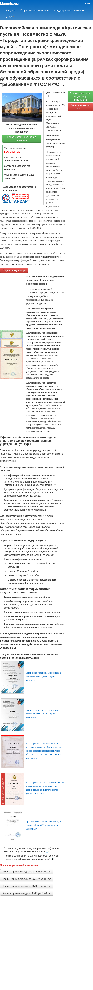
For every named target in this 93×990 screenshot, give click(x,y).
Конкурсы (11, 10)
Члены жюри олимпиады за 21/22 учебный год (26, 893)
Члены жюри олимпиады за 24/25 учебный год (26, 871)
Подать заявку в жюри (14, 270)
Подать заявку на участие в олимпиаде (21, 138)
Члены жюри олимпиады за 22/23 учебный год (26, 886)
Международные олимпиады (69, 10)
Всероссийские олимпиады (34, 10)
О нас (10, 16)
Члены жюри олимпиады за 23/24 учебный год (26, 879)
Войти (88, 3)
